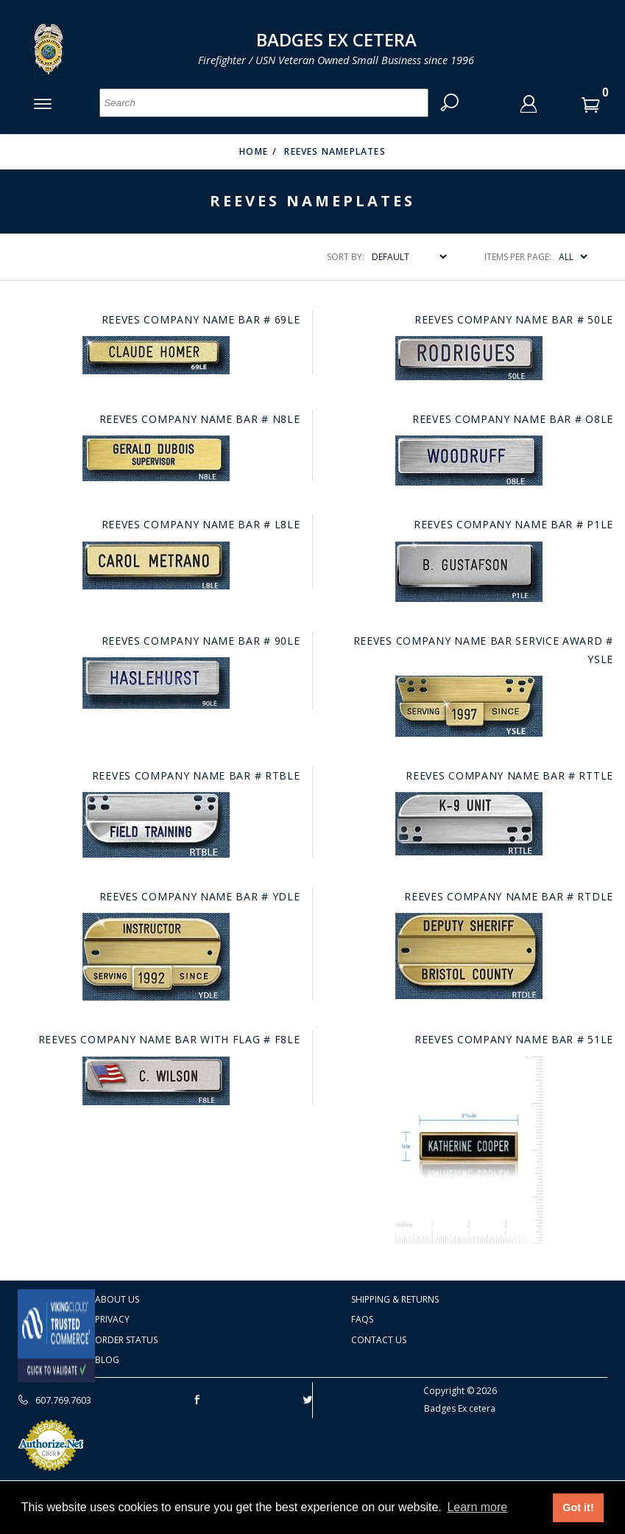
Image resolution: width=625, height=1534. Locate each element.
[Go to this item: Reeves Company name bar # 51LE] (469, 1150)
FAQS (362, 1319)
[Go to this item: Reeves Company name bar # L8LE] (156, 565)
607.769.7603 (54, 1400)
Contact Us (378, 1340)
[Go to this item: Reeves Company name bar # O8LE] (469, 460)
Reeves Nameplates (334, 151)
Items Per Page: (517, 257)
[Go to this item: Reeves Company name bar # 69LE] (156, 355)
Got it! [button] (577, 1507)
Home (253, 151)
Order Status (126, 1340)
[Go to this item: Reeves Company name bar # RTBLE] (156, 825)
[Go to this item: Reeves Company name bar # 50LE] (469, 358)
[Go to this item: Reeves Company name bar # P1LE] (469, 572)
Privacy (112, 1319)
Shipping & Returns (395, 1299)
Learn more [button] (477, 1507)
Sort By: (345, 257)
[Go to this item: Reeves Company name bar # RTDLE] (469, 956)
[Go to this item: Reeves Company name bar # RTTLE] (469, 823)
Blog (107, 1360)
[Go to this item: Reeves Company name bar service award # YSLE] (469, 706)
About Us (117, 1299)
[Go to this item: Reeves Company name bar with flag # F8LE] (156, 1081)
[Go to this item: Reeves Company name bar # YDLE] (156, 957)
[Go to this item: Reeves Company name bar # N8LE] (156, 458)
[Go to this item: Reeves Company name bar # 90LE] (156, 683)
